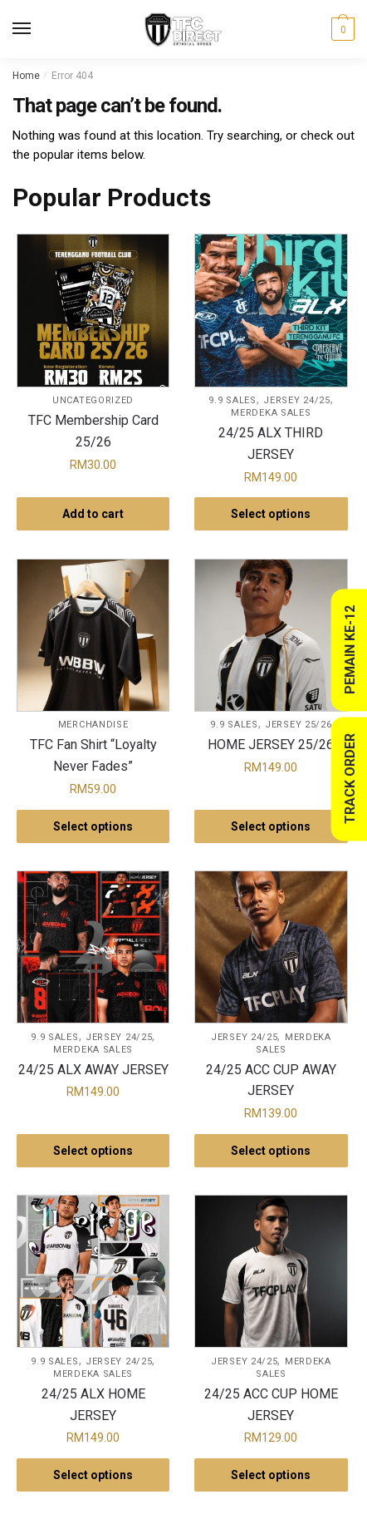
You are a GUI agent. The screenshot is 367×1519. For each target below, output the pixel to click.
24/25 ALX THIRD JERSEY (270, 443)
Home (26, 75)
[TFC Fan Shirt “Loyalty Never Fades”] (93, 635)
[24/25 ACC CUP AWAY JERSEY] (270, 946)
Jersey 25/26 (298, 724)
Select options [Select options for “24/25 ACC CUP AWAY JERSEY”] (271, 1150)
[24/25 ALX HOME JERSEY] (93, 1271)
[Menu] (37, 29)
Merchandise (93, 724)
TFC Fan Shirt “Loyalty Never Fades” (93, 755)
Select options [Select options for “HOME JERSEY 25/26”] (271, 826)
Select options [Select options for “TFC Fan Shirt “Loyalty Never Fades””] (93, 826)
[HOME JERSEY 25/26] (270, 635)
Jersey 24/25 (296, 400)
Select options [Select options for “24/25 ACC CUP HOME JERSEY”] (271, 1475)
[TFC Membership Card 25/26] (93, 310)
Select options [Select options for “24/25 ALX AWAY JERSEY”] (93, 1150)
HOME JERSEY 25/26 (271, 744)
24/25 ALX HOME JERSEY (93, 1404)
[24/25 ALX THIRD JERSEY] (270, 310)
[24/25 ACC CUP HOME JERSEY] (270, 1271)
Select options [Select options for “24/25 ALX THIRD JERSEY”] (271, 513)
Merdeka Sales (271, 412)
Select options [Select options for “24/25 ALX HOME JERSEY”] (93, 1475)
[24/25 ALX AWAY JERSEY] (93, 946)
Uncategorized (93, 400)
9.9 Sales (232, 400)
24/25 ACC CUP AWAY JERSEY (271, 1080)
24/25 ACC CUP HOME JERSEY (271, 1404)
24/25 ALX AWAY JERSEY (93, 1070)
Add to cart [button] (93, 513)
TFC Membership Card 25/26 (93, 431)
